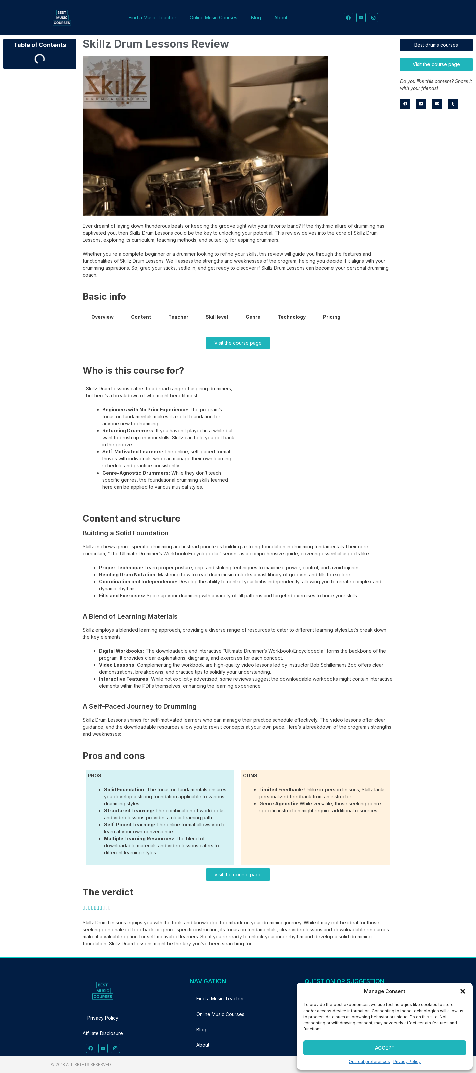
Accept (385, 1048)
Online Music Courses (213, 17)
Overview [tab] (102, 317)
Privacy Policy (407, 1061)
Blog (256, 17)
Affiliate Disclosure (103, 1033)
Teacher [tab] (178, 317)
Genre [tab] (253, 317)
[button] (462, 991)
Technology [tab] (292, 317)
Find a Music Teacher (152, 17)
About (280, 17)
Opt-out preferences (369, 1061)
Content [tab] (141, 317)
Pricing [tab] (331, 317)
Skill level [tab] (217, 317)
